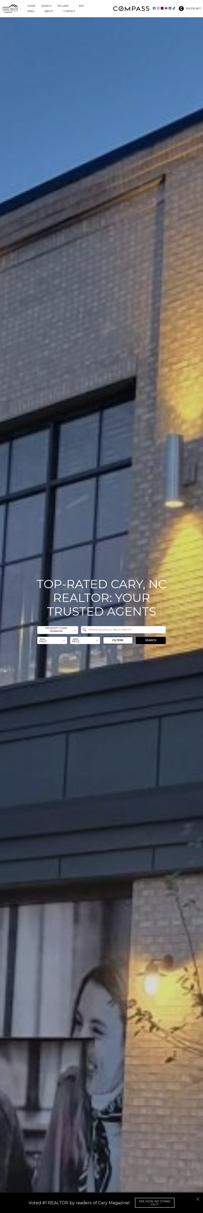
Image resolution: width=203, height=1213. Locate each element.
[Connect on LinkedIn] (170, 8)
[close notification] (197, 1197)
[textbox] (125, 629)
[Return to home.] (10, 8)
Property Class (56, 630)
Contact (69, 11)
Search (46, 6)
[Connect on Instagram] (158, 8)
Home (31, 6)
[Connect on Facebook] (154, 8)
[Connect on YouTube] (166, 8)
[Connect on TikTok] (174, 8)
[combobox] (57, 630)
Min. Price (43, 640)
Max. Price (75, 640)
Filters (117, 640)
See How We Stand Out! (154, 1203)
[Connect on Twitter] (162, 8)
